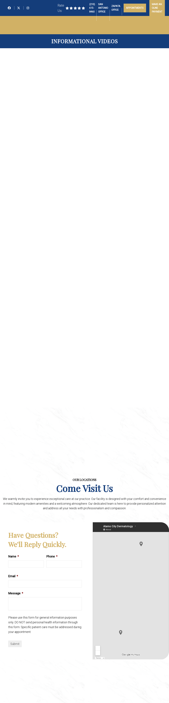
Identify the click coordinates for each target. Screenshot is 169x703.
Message (15, 593)
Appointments (135, 8)
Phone (51, 556)
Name (13, 556)
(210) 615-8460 (92, 8)
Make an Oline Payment (157, 8)
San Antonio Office (103, 8)
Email (13, 576)
